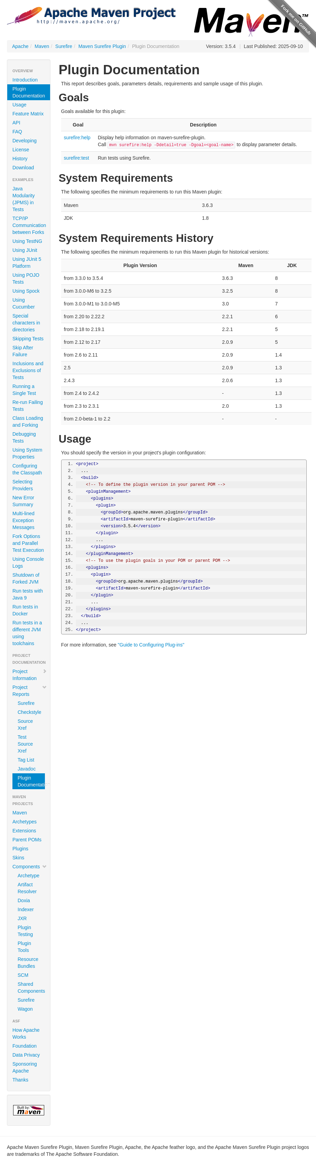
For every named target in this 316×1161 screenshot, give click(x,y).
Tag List (26, 760)
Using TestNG (27, 241)
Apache (20, 46)
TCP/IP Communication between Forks (29, 225)
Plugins (20, 848)
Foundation (24, 1046)
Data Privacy (26, 1055)
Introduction (25, 80)
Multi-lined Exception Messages (23, 520)
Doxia (24, 900)
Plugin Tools (24, 947)
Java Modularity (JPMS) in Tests (23, 199)
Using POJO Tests (25, 278)
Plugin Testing (25, 931)
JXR (22, 918)
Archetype (28, 875)
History (20, 158)
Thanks (20, 1080)
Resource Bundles (28, 962)
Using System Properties (27, 453)
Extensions (24, 830)
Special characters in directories (26, 322)
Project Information (29, 675)
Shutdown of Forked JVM (25, 578)
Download (23, 167)
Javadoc (27, 769)
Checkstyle (29, 712)
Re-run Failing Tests (27, 405)
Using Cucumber (23, 303)
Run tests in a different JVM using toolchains (27, 633)
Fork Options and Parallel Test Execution (28, 543)
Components (29, 866)
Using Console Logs (28, 562)
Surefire (63, 46)
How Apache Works (26, 1033)
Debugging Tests (24, 437)
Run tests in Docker (25, 610)
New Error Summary (23, 501)
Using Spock (26, 291)
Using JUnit (24, 250)
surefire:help (77, 137)
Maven (42, 46)
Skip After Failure (22, 351)
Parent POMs (26, 839)
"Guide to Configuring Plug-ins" (151, 645)
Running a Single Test (24, 390)
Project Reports (29, 691)
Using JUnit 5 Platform (26, 262)
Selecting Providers (22, 485)
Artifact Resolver (27, 888)
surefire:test (76, 158)
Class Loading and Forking (27, 421)
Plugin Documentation (28, 92)
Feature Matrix (28, 113)
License (20, 149)
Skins (18, 857)
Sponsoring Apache (24, 1067)
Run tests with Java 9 (27, 594)
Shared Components (31, 987)
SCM (23, 975)
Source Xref (25, 724)
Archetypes (24, 821)
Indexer (26, 909)
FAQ (17, 131)
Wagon (25, 1009)
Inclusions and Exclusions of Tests (28, 370)
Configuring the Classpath (27, 469)
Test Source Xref (25, 744)
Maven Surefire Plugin (102, 46)
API (16, 122)
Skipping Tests (28, 338)
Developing (24, 140)
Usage (19, 104)
